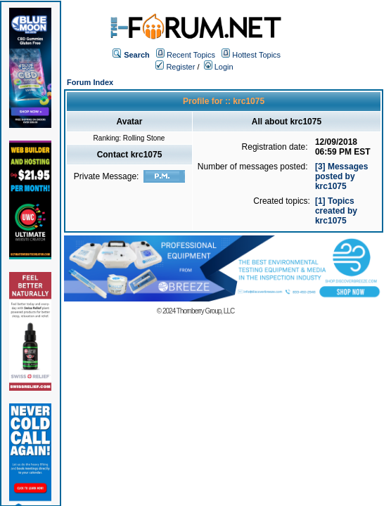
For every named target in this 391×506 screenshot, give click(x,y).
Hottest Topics (256, 55)
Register (175, 67)
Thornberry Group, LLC (205, 311)
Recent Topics (191, 55)
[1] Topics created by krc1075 (336, 211)
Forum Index (90, 82)
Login (218, 67)
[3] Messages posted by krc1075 (341, 176)
